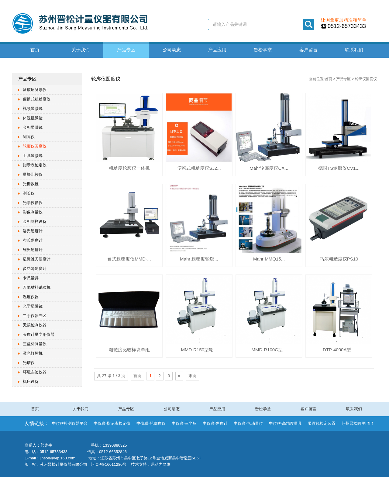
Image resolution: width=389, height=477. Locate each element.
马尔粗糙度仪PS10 (339, 258)
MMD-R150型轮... (199, 349)
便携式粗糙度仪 (36, 99)
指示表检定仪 (34, 165)
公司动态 (172, 49)
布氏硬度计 (33, 240)
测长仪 (29, 193)
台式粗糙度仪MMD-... (129, 258)
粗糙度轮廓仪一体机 (129, 168)
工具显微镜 (33, 155)
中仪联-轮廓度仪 (150, 423)
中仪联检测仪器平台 (70, 423)
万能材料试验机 (36, 287)
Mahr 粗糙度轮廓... (199, 258)
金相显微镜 (33, 127)
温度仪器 (31, 297)
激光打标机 (33, 353)
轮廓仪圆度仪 (34, 146)
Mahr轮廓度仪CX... (269, 168)
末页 (192, 375)
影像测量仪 (33, 212)
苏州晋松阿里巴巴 (357, 423)
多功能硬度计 (34, 268)
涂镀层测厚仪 (34, 89)
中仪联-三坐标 (184, 423)
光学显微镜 (33, 306)
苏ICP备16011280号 (109, 464)
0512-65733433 (347, 26)
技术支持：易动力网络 (150, 464)
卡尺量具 (31, 278)
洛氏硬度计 (33, 231)
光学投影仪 (33, 202)
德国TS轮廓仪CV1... (339, 168)
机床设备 (31, 381)
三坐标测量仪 (34, 344)
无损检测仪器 (34, 325)
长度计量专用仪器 (38, 334)
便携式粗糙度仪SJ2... (199, 168)
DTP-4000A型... (339, 349)
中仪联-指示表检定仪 (112, 423)
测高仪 (29, 137)
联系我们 (354, 49)
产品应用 (217, 49)
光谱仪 (29, 362)
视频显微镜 (33, 108)
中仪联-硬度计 (215, 423)
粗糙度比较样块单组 (129, 349)
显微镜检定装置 (322, 423)
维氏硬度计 (33, 249)
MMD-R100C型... (268, 349)
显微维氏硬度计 (36, 259)
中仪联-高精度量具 (285, 423)
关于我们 (80, 49)
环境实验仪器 (34, 372)
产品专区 (126, 49)
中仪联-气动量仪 (248, 423)
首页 (35, 49)
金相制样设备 (34, 221)
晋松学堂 (263, 49)
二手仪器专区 (34, 315)
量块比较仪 (33, 174)
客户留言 (308, 49)
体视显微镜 (33, 118)
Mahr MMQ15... (269, 258)
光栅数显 (31, 184)
